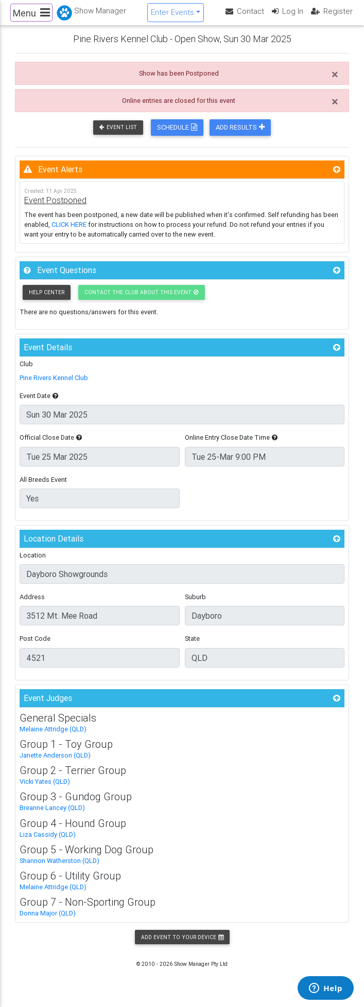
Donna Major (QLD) (48, 921)
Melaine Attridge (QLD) (53, 736)
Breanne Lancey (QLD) (52, 816)
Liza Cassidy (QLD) (48, 842)
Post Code (35, 646)
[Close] (335, 82)
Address (32, 605)
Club (26, 371)
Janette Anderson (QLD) (55, 763)
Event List (118, 135)
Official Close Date (51, 445)
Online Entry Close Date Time (231, 445)
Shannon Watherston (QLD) (59, 868)
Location (33, 563)
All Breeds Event (43, 487)
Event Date (39, 404)
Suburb (195, 605)
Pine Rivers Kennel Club (54, 386)
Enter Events (172, 16)
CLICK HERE (68, 232)
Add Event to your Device (182, 945)
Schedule (177, 135)
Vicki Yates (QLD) (45, 789)
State (192, 646)
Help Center (46, 300)
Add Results (240, 135)
